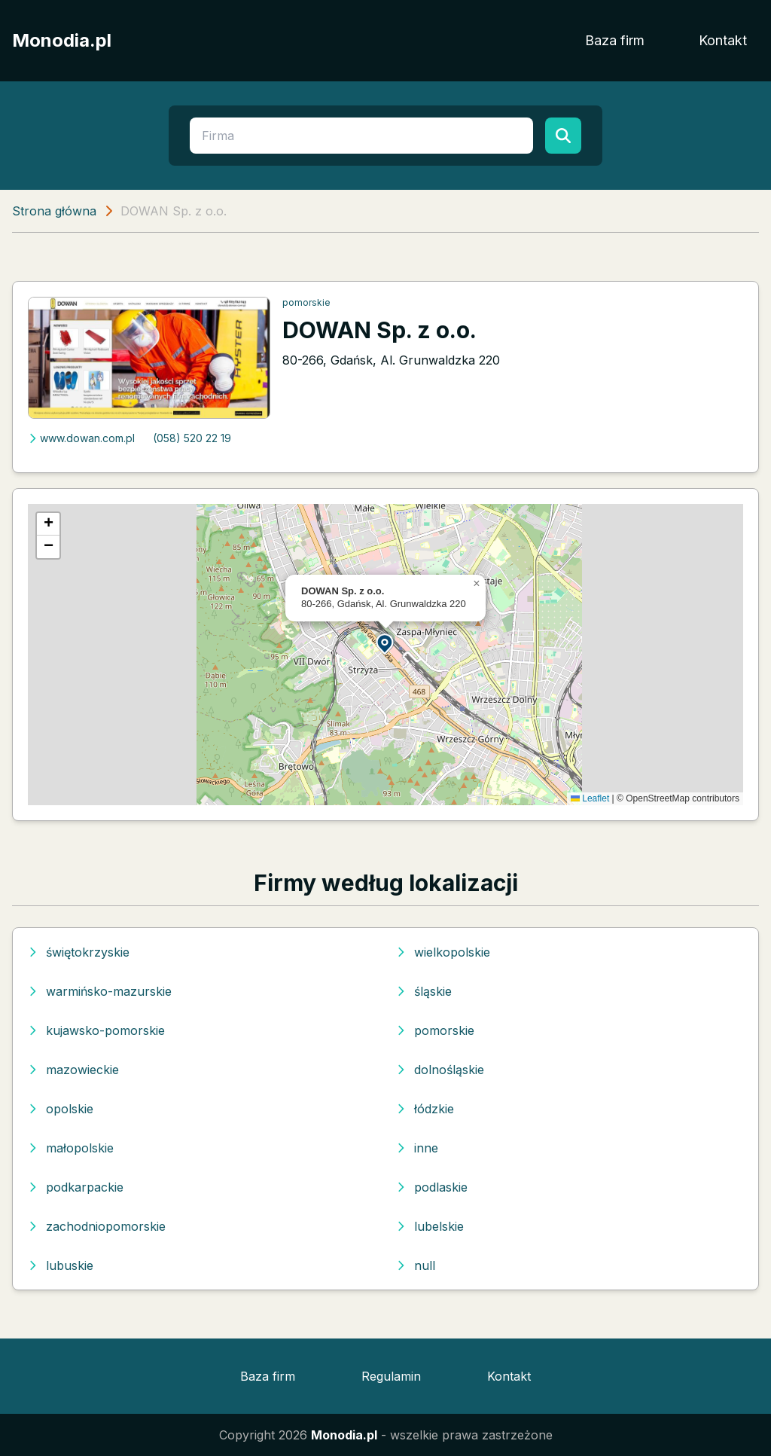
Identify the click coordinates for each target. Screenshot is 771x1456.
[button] (385, 643)
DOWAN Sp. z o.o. (379, 329)
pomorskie (306, 302)
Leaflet (590, 798)
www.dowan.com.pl (81, 438)
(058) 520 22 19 (192, 438)
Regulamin (391, 1376)
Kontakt (723, 40)
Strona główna (54, 210)
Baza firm (615, 40)
